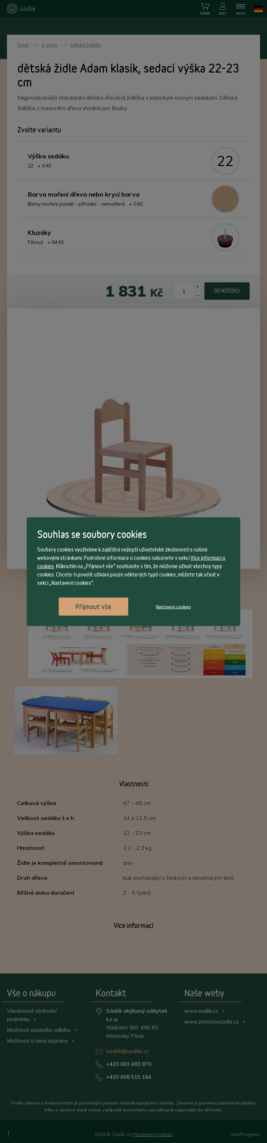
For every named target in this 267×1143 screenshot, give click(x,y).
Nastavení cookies (173, 606)
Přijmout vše (93, 606)
